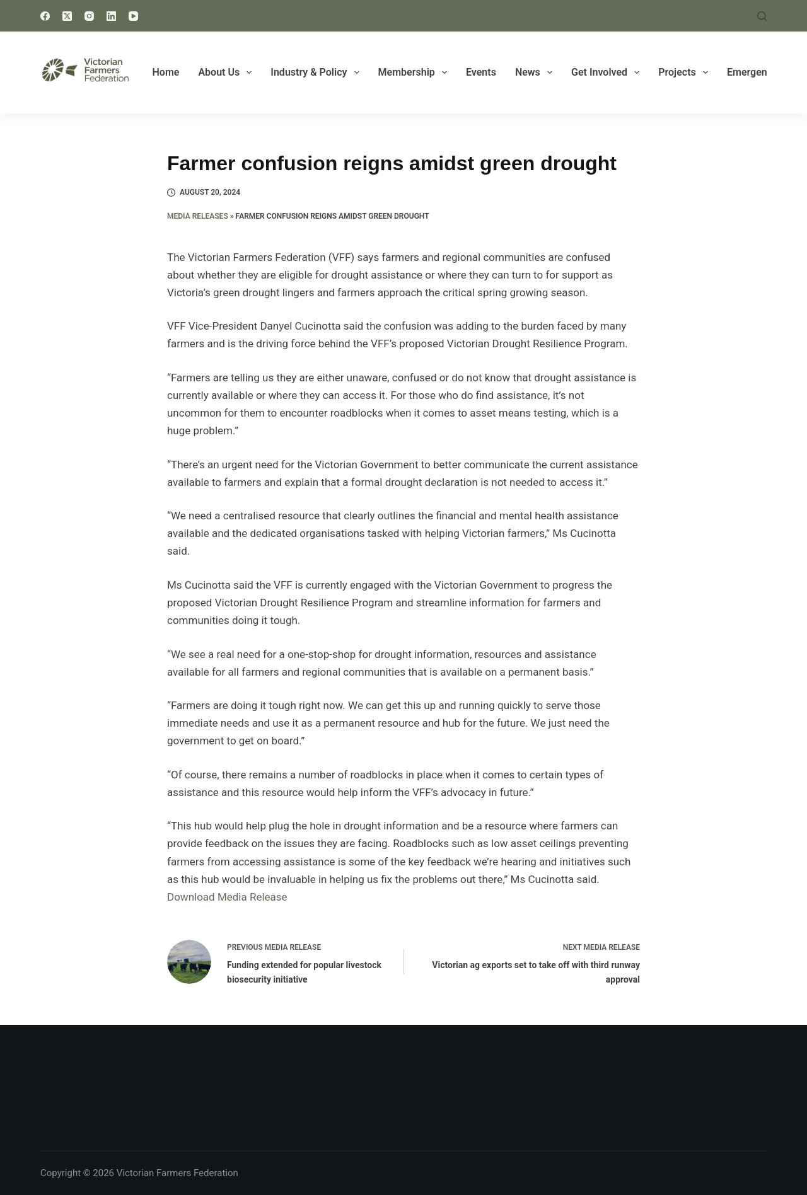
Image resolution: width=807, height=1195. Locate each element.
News (536, 72)
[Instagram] (89, 16)
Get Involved (607, 72)
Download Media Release (227, 897)
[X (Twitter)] (67, 16)
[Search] (762, 16)
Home (166, 72)
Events (481, 72)
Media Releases (197, 216)
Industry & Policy (317, 72)
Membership (415, 72)
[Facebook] (45, 16)
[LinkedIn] (111, 16)
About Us (227, 72)
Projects (685, 72)
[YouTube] (133, 16)
